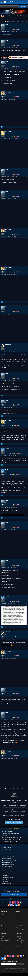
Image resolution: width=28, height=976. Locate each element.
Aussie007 (8, 92)
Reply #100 (3, 758)
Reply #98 (3, 696)
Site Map (23, 970)
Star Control (18, 921)
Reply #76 (3, 31)
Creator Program (4, 948)
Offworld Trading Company (21, 925)
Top (26, 31)
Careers (2, 942)
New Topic (23, 6)
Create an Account (20, 940)
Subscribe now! (14, 894)
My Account (19, 938)
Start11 (2, 918)
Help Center (19, 936)
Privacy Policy (6, 970)
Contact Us (3, 950)
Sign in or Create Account (14, 822)
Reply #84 (3, 274)
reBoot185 (8, 344)
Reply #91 (3, 477)
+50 (2, 96)
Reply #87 (3, 380)
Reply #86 (3, 351)
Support (19, 933)
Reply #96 (3, 639)
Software (4, 911)
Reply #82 (3, 198)
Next (23, 21)
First (11, 21)
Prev (14, 21)
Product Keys (19, 942)
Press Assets (4, 946)
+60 (2, 28)
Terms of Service (13, 970)
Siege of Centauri (19, 927)
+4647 (2, 453)
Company (3, 933)
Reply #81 (3, 176)
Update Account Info (21, 946)
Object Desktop (4, 914)
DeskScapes (3, 921)
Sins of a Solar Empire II (21, 919)
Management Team (5, 940)
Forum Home (3, 9)
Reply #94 (3, 567)
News (2, 944)
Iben (6, 24)
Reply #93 (3, 529)
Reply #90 (3, 455)
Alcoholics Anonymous (7, 34)
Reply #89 (3, 428)
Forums (2, 952)
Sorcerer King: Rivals (20, 929)
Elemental (18, 916)
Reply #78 (3, 68)
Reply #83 (3, 236)
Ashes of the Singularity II (21, 914)
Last (26, 21)
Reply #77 (3, 47)
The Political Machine (20, 923)
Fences (2, 919)
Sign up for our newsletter (9, 961)
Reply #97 (3, 658)
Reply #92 (3, 507)
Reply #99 (3, 719)
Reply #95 (3, 603)
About (2, 936)
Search (8, 9)
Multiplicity (3, 923)
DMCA (18, 970)
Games (18, 911)
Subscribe (20, 964)
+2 (2, 349)
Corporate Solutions (5, 916)
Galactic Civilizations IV (20, 918)
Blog (2, 938)
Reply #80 (3, 138)
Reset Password (20, 944)
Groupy (2, 925)
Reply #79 (3, 99)
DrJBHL (7, 448)
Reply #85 (3, 314)
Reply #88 (3, 407)
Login (12, 9)
